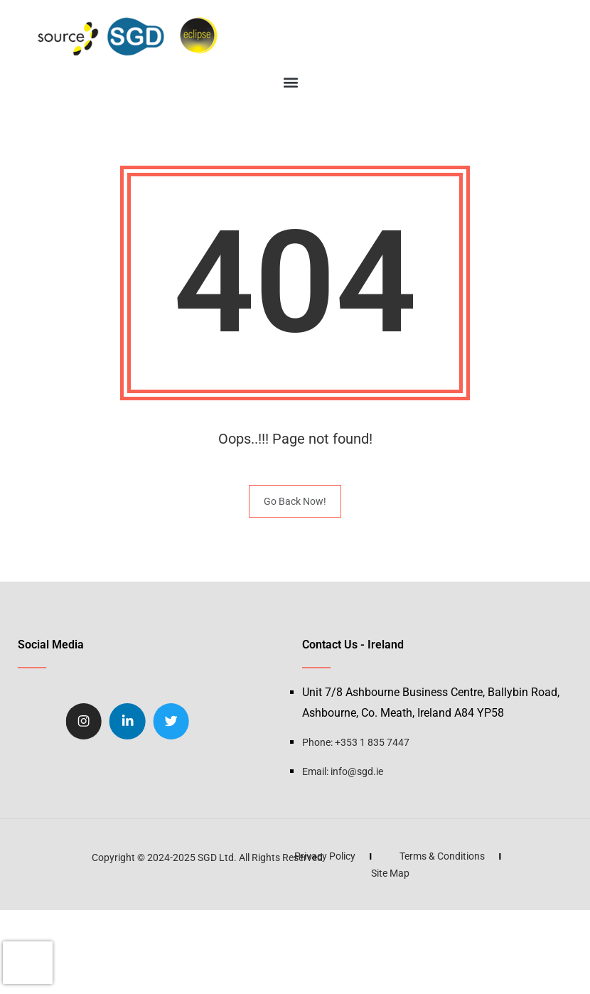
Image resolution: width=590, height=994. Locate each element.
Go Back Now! (295, 501)
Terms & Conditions (346, 856)
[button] (290, 83)
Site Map (294, 873)
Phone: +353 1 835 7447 (355, 742)
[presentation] (28, 962)
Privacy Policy (228, 856)
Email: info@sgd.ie (342, 771)
